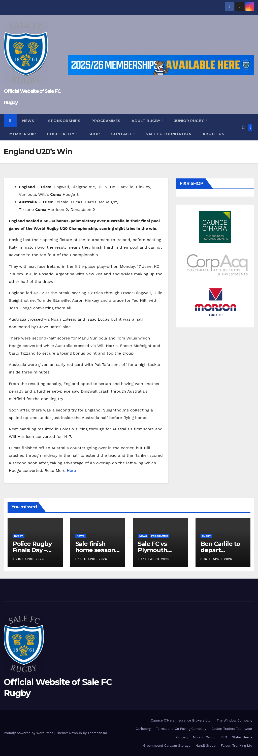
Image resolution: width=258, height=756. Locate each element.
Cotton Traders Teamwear (231, 729)
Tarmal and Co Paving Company (181, 729)
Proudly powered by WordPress (29, 733)
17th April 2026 (155, 559)
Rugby (18, 536)
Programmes (105, 121)
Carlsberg (143, 729)
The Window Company (234, 720)
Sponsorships (64, 121)
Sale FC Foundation (168, 134)
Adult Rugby (147, 121)
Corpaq (182, 737)
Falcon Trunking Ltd (236, 745)
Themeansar (97, 733)
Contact (122, 134)
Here (71, 470)
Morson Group (204, 737)
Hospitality (61, 134)
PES (224, 737)
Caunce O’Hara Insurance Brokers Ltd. (181, 720)
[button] (243, 127)
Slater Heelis (242, 737)
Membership (22, 134)
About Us (213, 134)
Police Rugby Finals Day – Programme (32, 550)
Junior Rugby (189, 121)
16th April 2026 (218, 559)
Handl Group (205, 745)
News (29, 121)
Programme (159, 536)
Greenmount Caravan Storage (166, 745)
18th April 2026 (92, 559)
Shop (94, 134)
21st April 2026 (30, 559)
